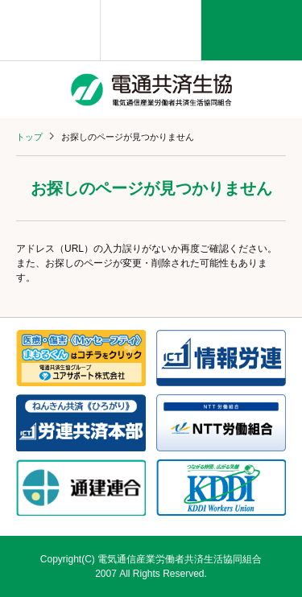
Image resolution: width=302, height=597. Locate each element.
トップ (29, 137)
